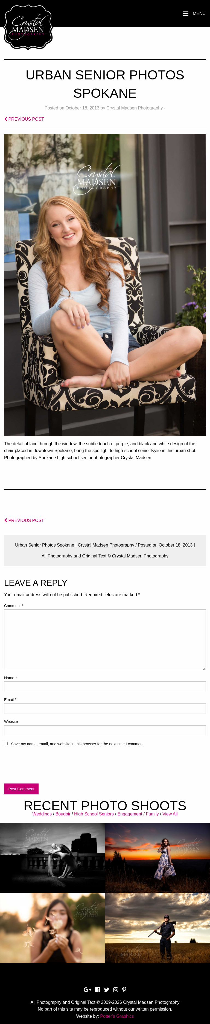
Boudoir (63, 814)
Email (10, 699)
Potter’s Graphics (117, 1016)
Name (10, 678)
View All (170, 814)
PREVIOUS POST (24, 119)
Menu (199, 13)
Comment (13, 606)
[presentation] (45, 767)
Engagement (129, 814)
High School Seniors (94, 814)
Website (11, 721)
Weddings (42, 814)
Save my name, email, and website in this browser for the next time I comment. (78, 744)
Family (152, 814)
